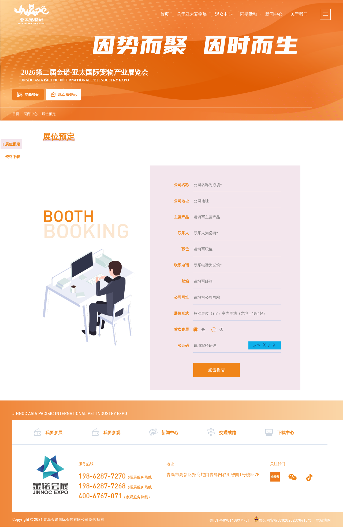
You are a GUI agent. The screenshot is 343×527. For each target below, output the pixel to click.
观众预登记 (63, 94)
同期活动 (248, 13)
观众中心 (223, 13)
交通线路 (221, 432)
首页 (164, 13)
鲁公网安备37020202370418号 (282, 520)
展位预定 (49, 114)
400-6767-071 (100, 495)
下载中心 (279, 432)
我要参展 (47, 432)
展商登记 (28, 94)
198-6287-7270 (102, 476)
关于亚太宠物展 (192, 13)
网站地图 (323, 520)
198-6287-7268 (102, 485)
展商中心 (31, 114)
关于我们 (299, 13)
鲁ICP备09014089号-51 (230, 520)
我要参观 (105, 432)
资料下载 (12, 156)
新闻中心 (273, 13)
